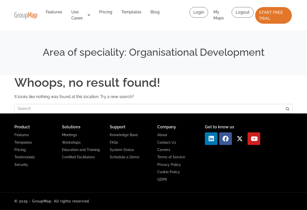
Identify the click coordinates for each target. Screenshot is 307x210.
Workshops (71, 142)
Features (54, 12)
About (162, 135)
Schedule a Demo (124, 157)
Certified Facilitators (78, 157)
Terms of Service (171, 157)
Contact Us (166, 142)
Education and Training (81, 150)
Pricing (105, 12)
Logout (243, 12)
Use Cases (80, 15)
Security (21, 165)
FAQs (114, 142)
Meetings (69, 135)
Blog (155, 12)
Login (198, 12)
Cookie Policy (168, 172)
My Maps (218, 15)
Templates (131, 12)
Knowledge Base (124, 135)
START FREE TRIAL (271, 15)
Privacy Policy (169, 165)
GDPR (162, 179)
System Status (122, 150)
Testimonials (24, 157)
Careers (163, 150)
